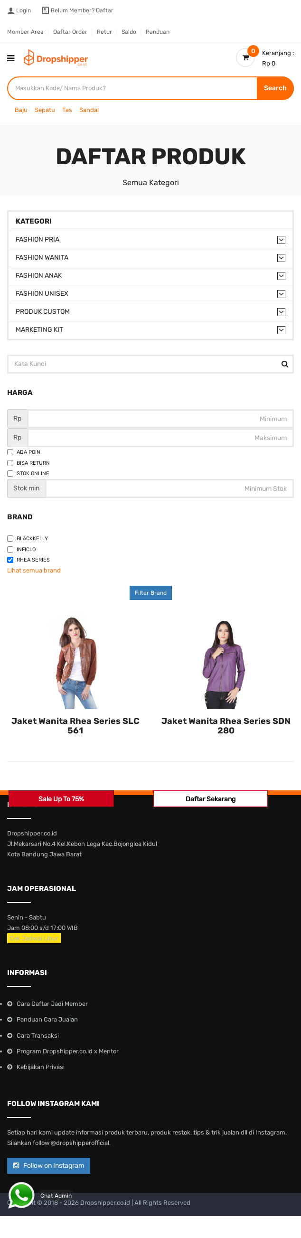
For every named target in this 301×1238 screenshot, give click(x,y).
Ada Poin (23, 452)
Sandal (89, 109)
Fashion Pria (37, 239)
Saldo (129, 31)
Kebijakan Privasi (41, 1066)
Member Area (25, 31)
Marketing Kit (39, 329)
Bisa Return (28, 463)
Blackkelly (27, 538)
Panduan (157, 31)
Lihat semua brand (34, 570)
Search (275, 88)
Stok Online (28, 473)
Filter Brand (151, 593)
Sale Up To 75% (61, 799)
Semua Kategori (150, 182)
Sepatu (45, 109)
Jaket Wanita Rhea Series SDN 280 (226, 726)
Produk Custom (43, 311)
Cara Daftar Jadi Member (52, 1003)
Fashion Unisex (42, 293)
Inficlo (21, 549)
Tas (67, 109)
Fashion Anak (39, 275)
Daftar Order (70, 31)
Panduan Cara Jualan (47, 1019)
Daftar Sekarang (210, 799)
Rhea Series (28, 560)
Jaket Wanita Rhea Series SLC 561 (75, 726)
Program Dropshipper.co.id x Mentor (68, 1051)
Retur (104, 31)
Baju (21, 109)
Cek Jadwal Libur (33, 938)
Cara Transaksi (38, 1035)
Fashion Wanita (42, 257)
